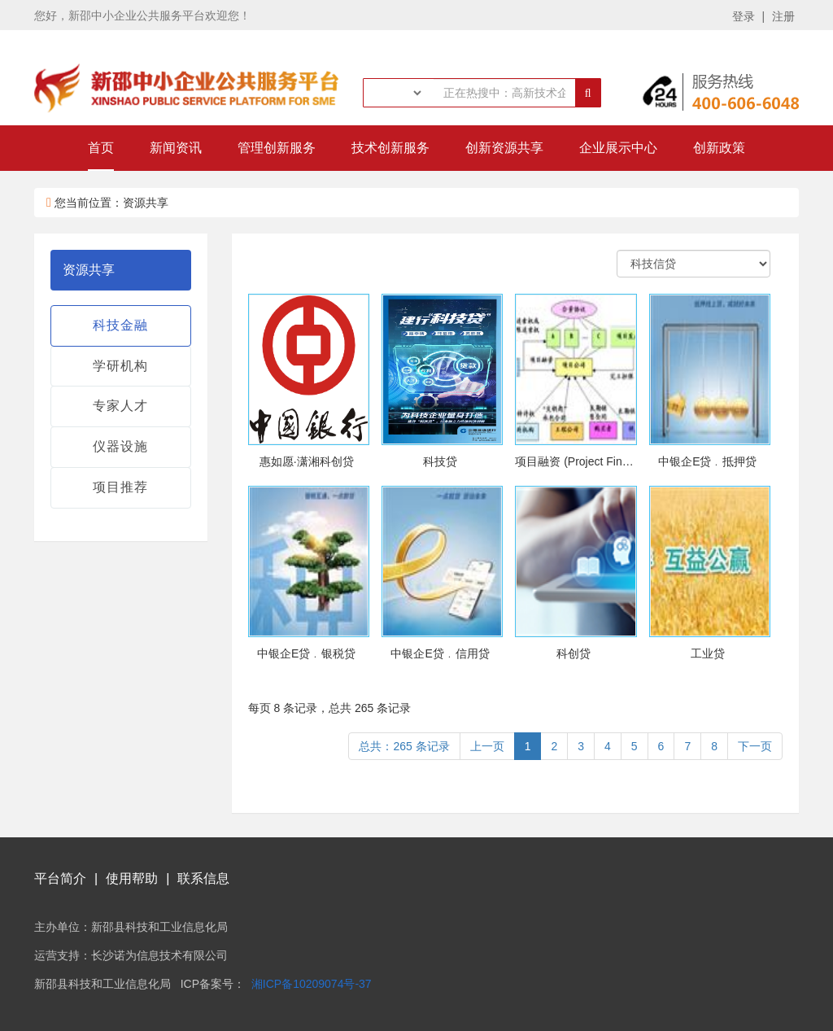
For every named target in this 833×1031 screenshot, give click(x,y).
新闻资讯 (176, 148)
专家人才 (120, 406)
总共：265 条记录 (404, 746)
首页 (101, 148)
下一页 (755, 746)
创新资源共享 (504, 148)
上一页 (487, 746)
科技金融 (120, 325)
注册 (783, 16)
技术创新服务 (390, 148)
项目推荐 (120, 487)
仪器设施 (120, 446)
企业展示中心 (618, 148)
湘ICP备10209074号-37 (311, 983)
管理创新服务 (277, 148)
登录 (743, 16)
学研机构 (120, 366)
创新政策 (719, 148)
